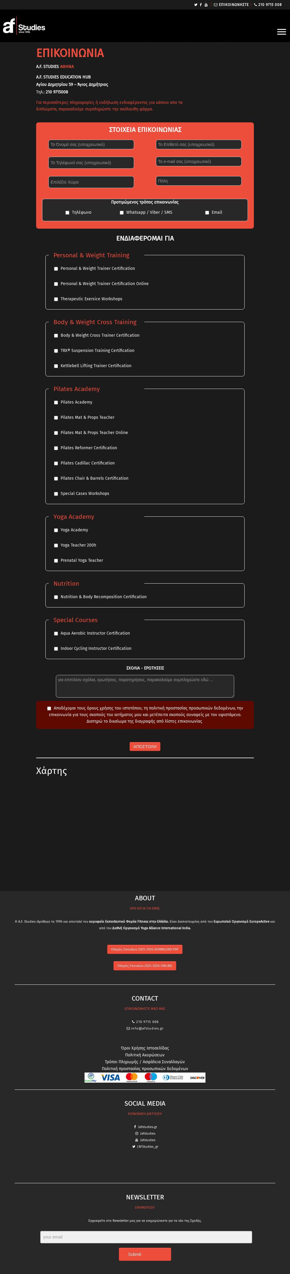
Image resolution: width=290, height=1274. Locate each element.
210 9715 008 (270, 5)
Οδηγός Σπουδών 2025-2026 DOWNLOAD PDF (145, 949)
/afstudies (147, 1133)
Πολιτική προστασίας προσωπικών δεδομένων (145, 1068)
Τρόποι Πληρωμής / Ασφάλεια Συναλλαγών (145, 1061)
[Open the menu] (281, 32)
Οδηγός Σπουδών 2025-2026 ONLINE (144, 966)
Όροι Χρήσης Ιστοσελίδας (145, 1048)
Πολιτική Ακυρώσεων (145, 1055)
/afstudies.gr (147, 1127)
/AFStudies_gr (147, 1147)
